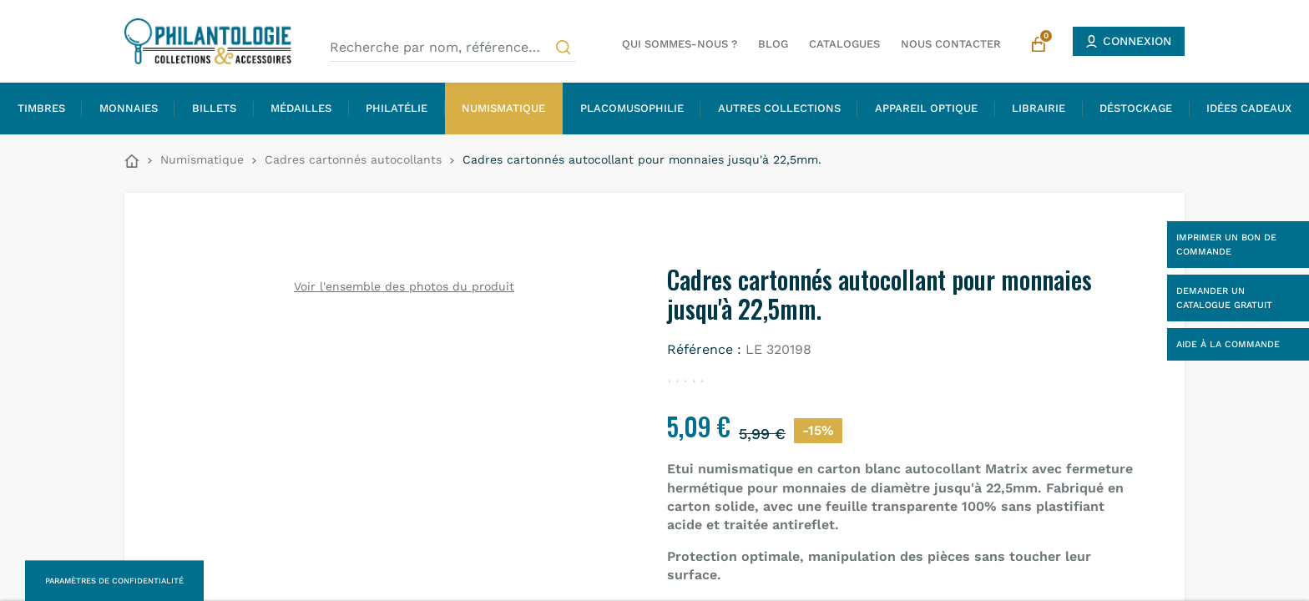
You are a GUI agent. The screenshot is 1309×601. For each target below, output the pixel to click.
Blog (773, 44)
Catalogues (844, 44)
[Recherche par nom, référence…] (453, 47)
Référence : (704, 349)
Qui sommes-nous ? (679, 44)
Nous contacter (951, 44)
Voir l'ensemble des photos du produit (404, 286)
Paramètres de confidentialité (114, 580)
